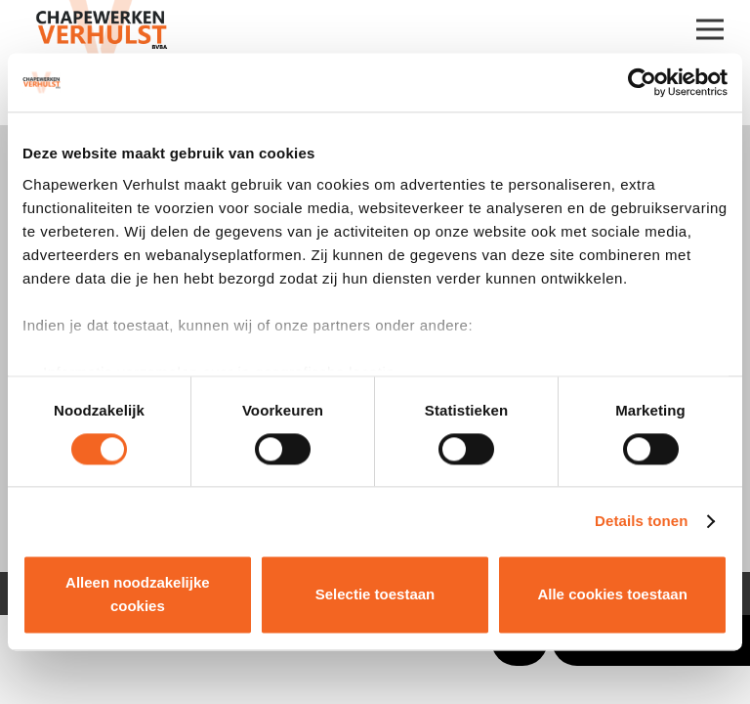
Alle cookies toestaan (612, 595)
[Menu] (710, 29)
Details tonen (641, 520)
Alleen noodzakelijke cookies (137, 595)
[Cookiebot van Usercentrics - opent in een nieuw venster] (642, 82)
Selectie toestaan (375, 595)
